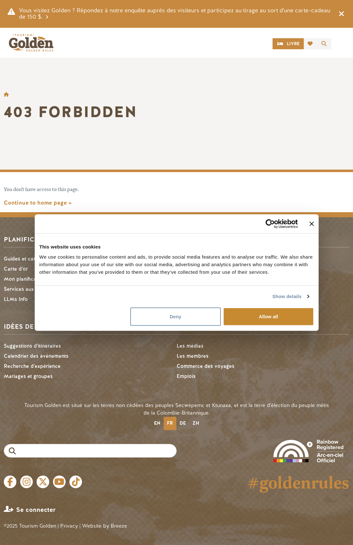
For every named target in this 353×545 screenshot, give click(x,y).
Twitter (43, 482)
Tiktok (75, 482)
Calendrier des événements (36, 356)
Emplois (186, 376)
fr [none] (170, 423)
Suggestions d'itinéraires (32, 346)
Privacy (69, 526)
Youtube (59, 482)
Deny (175, 316)
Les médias (190, 346)
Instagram (26, 482)
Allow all (268, 316)
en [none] (157, 423)
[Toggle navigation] (341, 43)
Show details (287, 296)
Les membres (193, 356)
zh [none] (195, 423)
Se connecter (36, 510)
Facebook (10, 482)
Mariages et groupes (28, 376)
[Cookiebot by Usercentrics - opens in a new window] (270, 224)
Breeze (119, 526)
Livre (293, 44)
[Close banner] (311, 224)
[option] (157, 423)
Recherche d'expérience (32, 366)
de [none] (182, 423)
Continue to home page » (38, 203)
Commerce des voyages (205, 366)
